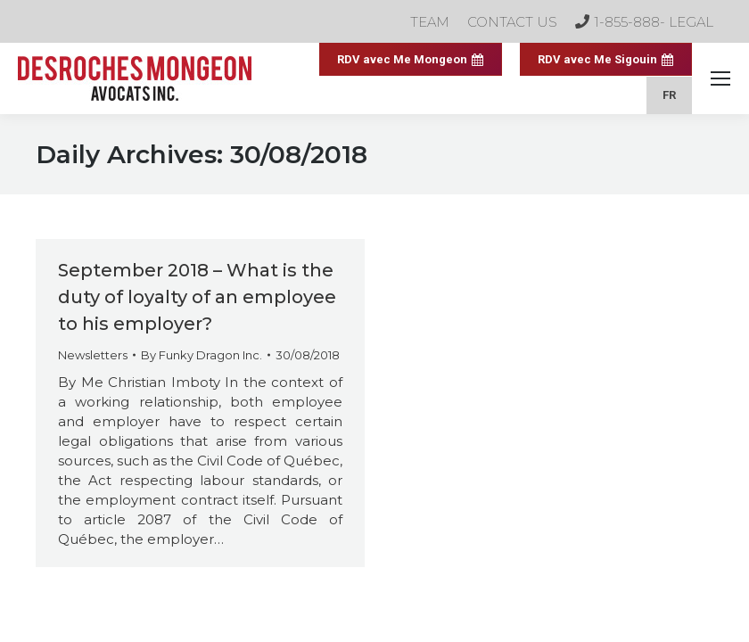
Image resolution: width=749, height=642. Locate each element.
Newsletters (93, 355)
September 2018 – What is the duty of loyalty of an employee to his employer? (197, 296)
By (201, 355)
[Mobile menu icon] (720, 78)
